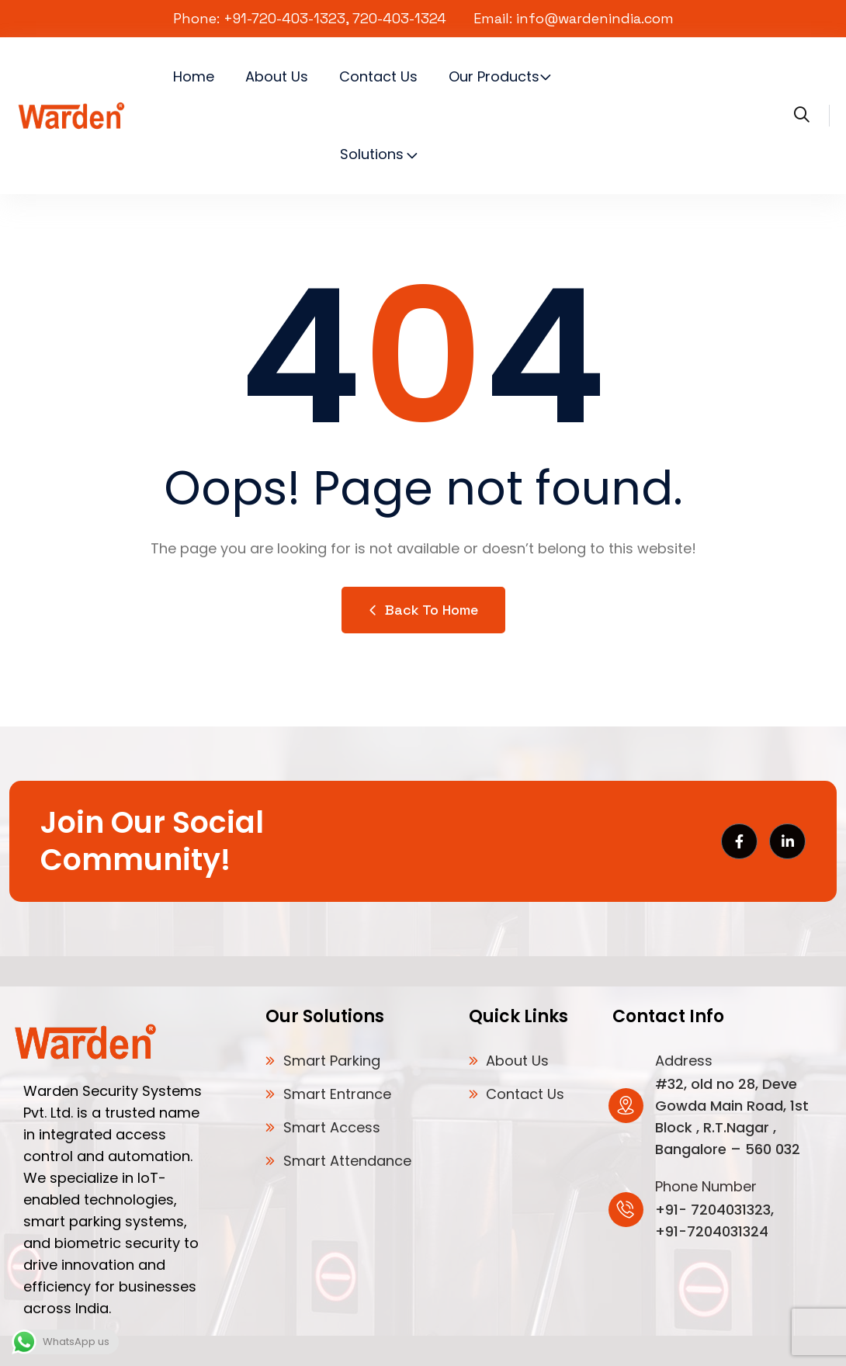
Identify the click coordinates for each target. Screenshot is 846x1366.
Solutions (372, 154)
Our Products (494, 76)
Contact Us (378, 76)
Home (193, 76)
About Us (276, 76)
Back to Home (423, 610)
